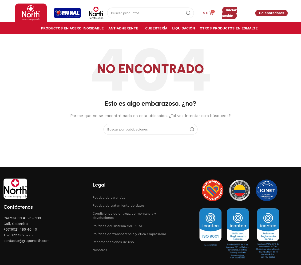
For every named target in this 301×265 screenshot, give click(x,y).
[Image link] (15, 188)
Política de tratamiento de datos (119, 205)
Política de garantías (109, 197)
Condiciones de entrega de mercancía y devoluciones (124, 216)
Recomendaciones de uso (113, 242)
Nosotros (100, 250)
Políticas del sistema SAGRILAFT (119, 226)
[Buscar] (150, 13)
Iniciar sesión (229, 13)
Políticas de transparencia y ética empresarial (129, 234)
